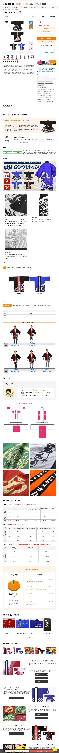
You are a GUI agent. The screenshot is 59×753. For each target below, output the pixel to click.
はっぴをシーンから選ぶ (49, 83)
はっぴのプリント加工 (39, 718)
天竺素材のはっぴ (51, 89)
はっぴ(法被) (9, 9)
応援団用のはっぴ (40, 101)
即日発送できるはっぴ (41, 85)
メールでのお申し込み (47, 45)
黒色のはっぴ (46, 91)
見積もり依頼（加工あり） (46, 38)
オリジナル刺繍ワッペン (51, 58)
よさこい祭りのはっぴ (41, 95)
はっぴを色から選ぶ (49, 81)
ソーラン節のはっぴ (49, 95)
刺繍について (41, 58)
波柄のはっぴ (40, 93)
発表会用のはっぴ (40, 99)
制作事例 (25, 7)
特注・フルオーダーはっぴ (40, 681)
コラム (52, 7)
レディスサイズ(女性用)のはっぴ (43, 87)
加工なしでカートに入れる (17, 751)
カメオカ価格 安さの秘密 (46, 31)
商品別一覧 (6, 9)
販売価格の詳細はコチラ (46, 28)
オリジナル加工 (33, 7)
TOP (3, 9)
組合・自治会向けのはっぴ (49, 101)
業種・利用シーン (16, 7)
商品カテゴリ (7, 7)
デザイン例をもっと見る (29, 637)
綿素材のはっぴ (40, 91)
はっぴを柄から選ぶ (41, 83)
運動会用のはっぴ (47, 99)
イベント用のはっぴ (41, 97)
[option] (18, 37)
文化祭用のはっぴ (48, 97)
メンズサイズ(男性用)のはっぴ (42, 89)
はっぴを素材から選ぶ (41, 81)
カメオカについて (43, 7)
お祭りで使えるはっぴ (47, 93)
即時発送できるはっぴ (39, 674)
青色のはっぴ (52, 91)
